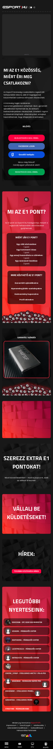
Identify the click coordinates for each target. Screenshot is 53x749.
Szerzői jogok (25, 725)
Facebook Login (26, 146)
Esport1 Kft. (36, 723)
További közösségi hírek (26, 571)
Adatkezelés (39, 725)
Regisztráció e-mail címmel (26, 172)
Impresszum (11, 725)
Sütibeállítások (37, 728)
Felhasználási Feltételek (26, 730)
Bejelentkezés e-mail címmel (26, 138)
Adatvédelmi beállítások (17, 728)
